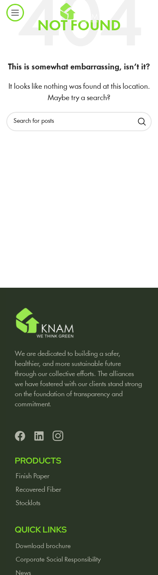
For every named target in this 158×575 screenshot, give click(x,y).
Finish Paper (32, 476)
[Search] (79, 121)
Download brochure (43, 546)
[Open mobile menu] (15, 12)
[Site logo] (79, 12)
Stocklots (28, 503)
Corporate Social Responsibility (58, 559)
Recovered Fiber (38, 489)
